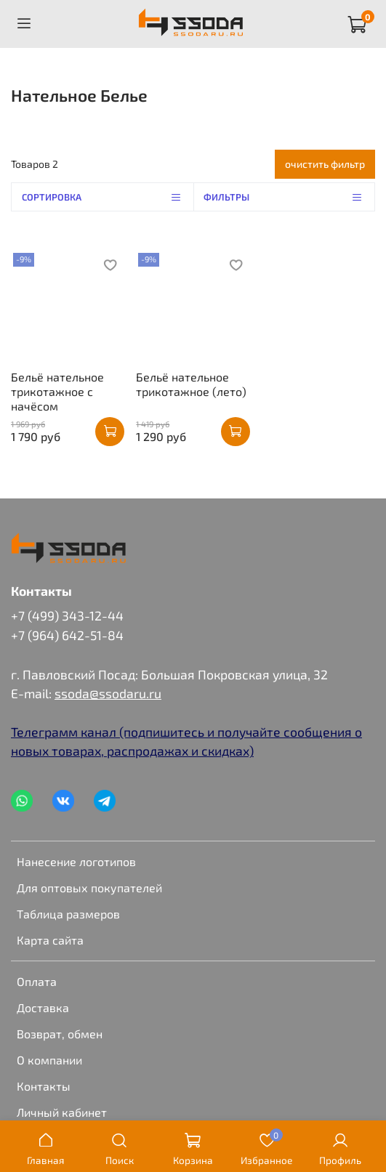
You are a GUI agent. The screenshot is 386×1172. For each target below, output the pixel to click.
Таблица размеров (68, 914)
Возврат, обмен (59, 1033)
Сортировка (107, 197)
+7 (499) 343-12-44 (67, 615)
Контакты (44, 1086)
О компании (49, 1060)
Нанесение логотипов (76, 861)
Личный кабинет (62, 1112)
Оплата (37, 981)
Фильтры (289, 197)
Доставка (43, 1007)
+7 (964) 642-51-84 (67, 635)
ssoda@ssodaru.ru (108, 693)
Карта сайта (50, 940)
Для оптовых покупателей (89, 887)
